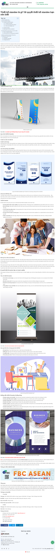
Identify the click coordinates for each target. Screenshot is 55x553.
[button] (27, 7)
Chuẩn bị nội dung (9, 23)
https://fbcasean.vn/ (21, 513)
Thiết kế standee (7, 27)
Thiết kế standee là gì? (5, 19)
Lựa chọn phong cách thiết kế (11, 24)
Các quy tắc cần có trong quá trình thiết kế (11, 33)
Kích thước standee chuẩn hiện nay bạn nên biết (15, 457)
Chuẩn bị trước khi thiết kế (8, 22)
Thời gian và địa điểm (7, 38)
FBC (1, 459)
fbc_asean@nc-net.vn (10, 516)
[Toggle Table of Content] (17, 18)
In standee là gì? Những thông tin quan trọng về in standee (17, 131)
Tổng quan (6, 37)
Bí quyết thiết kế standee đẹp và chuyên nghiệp (9, 30)
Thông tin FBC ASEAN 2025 (6, 36)
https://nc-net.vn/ (6, 544)
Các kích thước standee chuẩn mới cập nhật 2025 (14, 345)
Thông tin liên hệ (7, 39)
